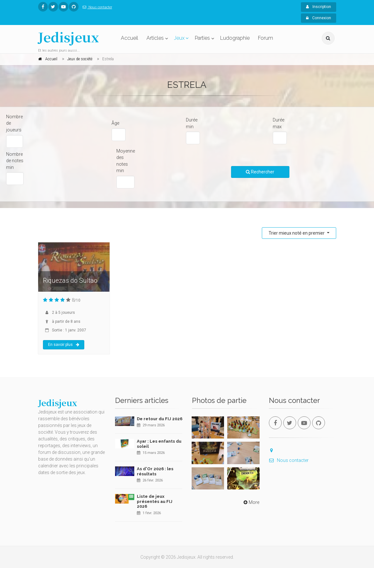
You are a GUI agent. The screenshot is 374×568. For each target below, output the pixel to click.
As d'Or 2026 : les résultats (155, 471)
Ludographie (235, 38)
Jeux (179, 38)
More (250, 502)
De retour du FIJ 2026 (159, 418)
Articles (155, 38)
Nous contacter (96, 7)
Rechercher (260, 171)
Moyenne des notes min (125, 160)
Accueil (129, 38)
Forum (265, 38)
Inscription (318, 6)
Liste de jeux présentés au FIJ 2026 (154, 501)
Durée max (278, 123)
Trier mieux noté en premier (297, 233)
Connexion (318, 18)
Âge (115, 123)
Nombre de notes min (14, 161)
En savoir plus (63, 344)
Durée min (191, 123)
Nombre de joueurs (14, 123)
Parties (202, 38)
